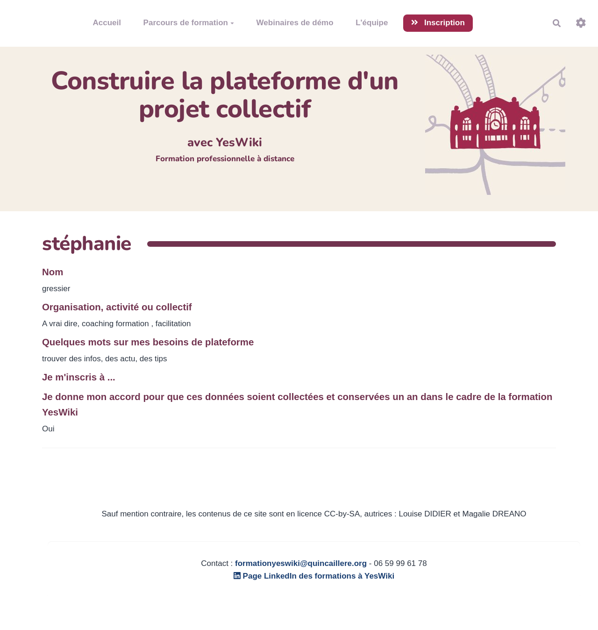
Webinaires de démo (295, 22)
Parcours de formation (188, 22)
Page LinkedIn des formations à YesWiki (314, 576)
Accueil (107, 22)
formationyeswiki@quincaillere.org (301, 563)
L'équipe (372, 22)
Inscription (438, 22)
